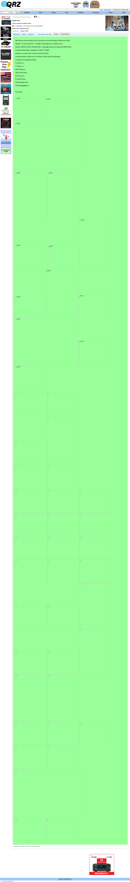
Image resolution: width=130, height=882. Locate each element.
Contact (110, 12)
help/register (107, 10)
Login (123, 12)
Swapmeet (80, 12)
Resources (96, 12)
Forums (54, 12)
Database (27, 12)
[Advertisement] (45, 864)
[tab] (16, 34)
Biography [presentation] (16, 34)
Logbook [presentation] (30, 34)
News (40, 12)
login (101, 10)
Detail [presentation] (23, 34)
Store (66, 12)
